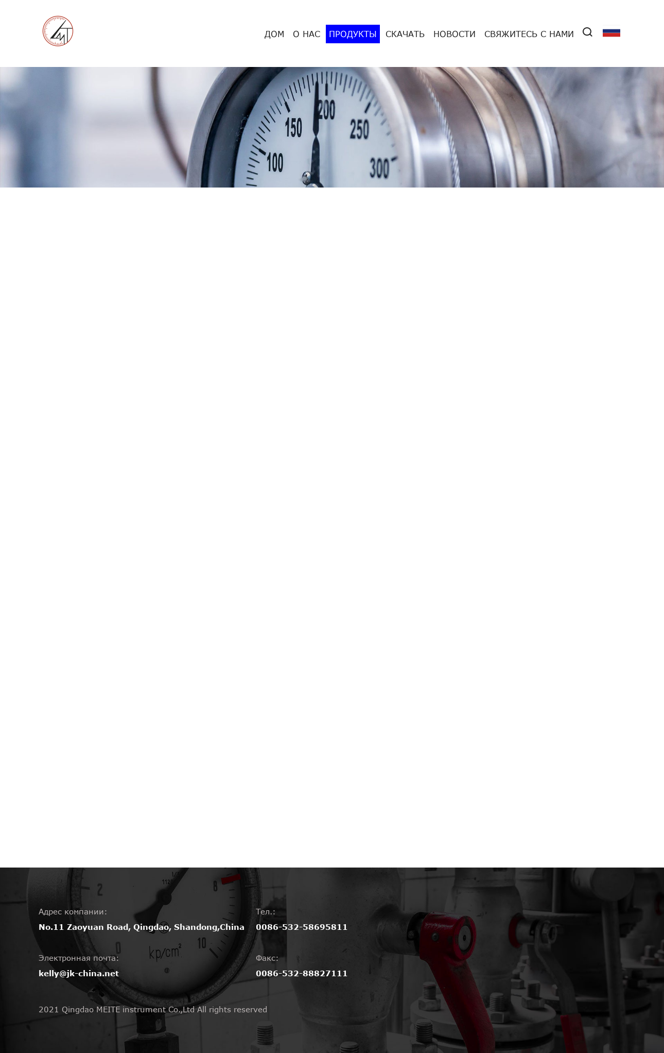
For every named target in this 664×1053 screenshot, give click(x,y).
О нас (306, 34)
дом (274, 34)
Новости (454, 34)
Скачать (405, 34)
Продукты (353, 34)
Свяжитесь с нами (529, 34)
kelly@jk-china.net (79, 973)
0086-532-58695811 (302, 926)
